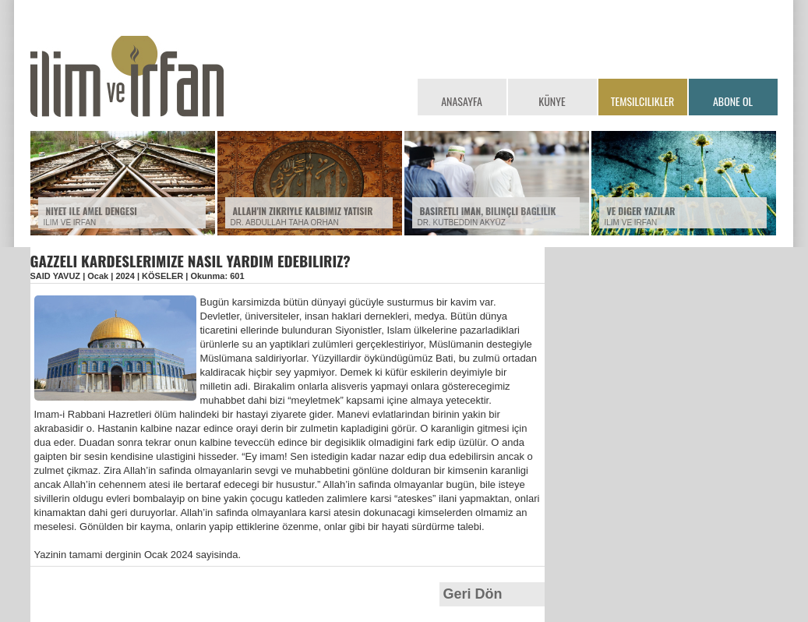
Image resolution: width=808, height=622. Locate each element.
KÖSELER (162, 276)
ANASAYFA (461, 101)
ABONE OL (733, 101)
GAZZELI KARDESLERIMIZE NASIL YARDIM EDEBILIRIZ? (190, 260)
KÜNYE (551, 101)
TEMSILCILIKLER (642, 101)
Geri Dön (473, 594)
